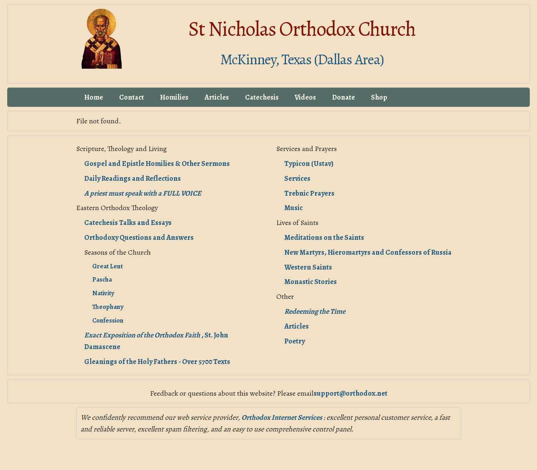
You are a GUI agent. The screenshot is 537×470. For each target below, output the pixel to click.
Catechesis (262, 97)
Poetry (294, 341)
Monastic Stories (310, 281)
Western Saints (308, 267)
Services (297, 178)
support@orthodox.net (350, 393)
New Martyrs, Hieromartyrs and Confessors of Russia (368, 252)
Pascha (102, 279)
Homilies (174, 97)
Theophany (108, 306)
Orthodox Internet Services (282, 417)
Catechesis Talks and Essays (128, 222)
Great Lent (107, 266)
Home (93, 97)
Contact (131, 97)
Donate (343, 97)
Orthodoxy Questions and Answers (139, 237)
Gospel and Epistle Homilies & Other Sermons (157, 163)
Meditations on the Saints (324, 237)
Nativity (103, 293)
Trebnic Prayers (309, 193)
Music (293, 208)
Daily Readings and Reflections (132, 178)
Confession (108, 320)
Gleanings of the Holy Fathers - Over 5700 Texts (157, 361)
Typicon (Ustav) (308, 163)
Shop (379, 97)
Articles (217, 97)
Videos (305, 97)
